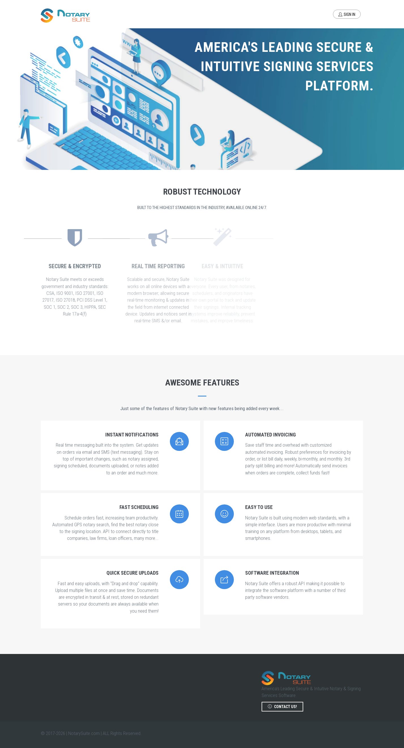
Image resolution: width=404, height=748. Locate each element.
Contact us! (282, 706)
